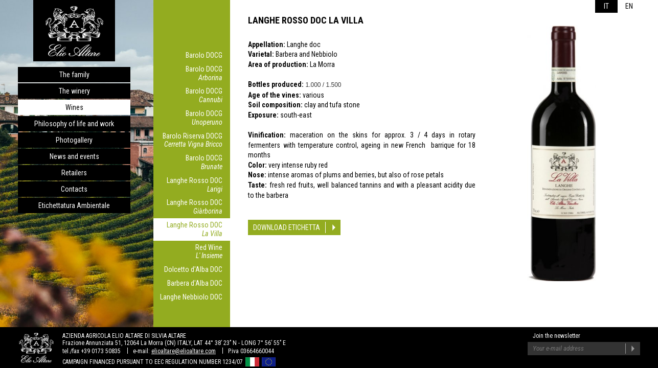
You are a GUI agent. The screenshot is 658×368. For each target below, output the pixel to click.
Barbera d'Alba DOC (194, 283)
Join (632, 348)
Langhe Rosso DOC (189, 185)
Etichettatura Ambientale (74, 205)
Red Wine (189, 252)
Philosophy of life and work (74, 124)
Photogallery (74, 140)
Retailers (74, 173)
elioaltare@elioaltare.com (183, 351)
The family (74, 75)
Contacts (74, 189)
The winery (74, 91)
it (606, 6)
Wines (74, 107)
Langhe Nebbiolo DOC (191, 297)
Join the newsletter (556, 335)
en (629, 6)
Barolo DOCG (204, 55)
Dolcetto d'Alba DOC (193, 269)
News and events (74, 156)
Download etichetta (286, 227)
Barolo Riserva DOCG (189, 140)
